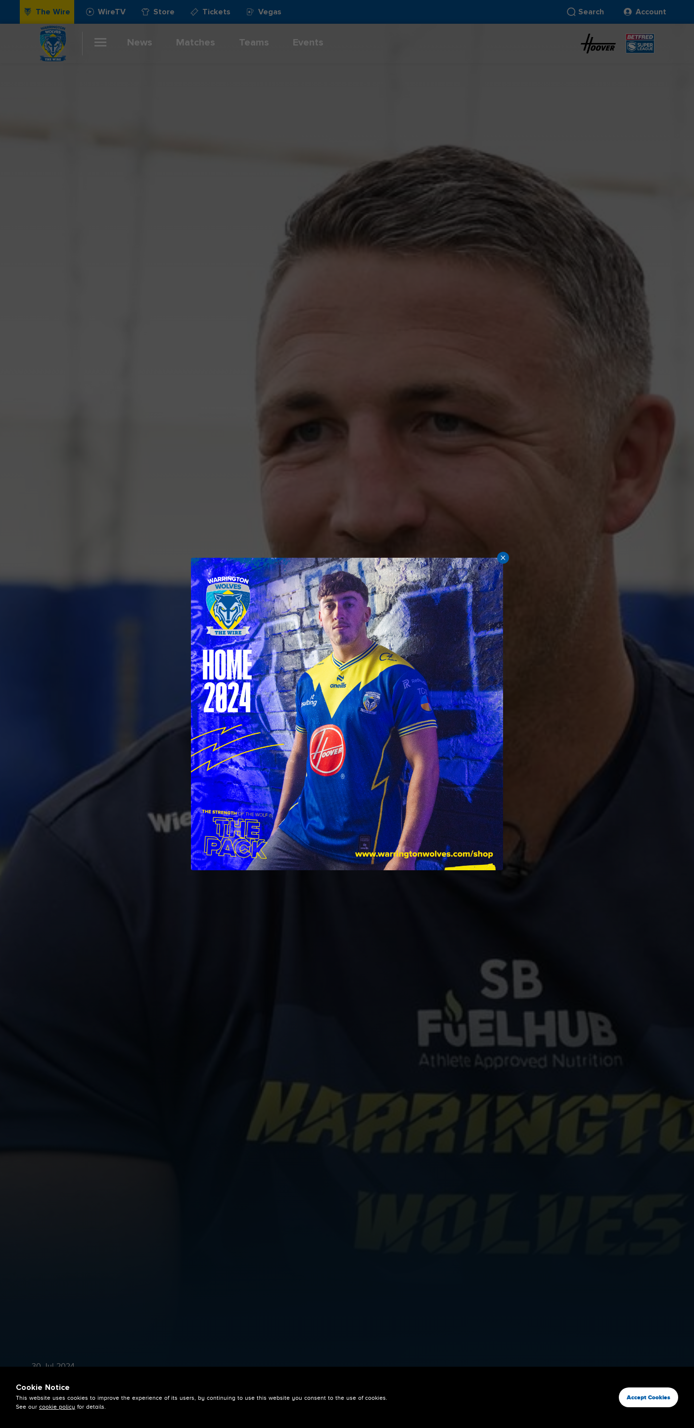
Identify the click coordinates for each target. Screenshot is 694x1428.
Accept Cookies (648, 1397)
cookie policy (57, 1406)
